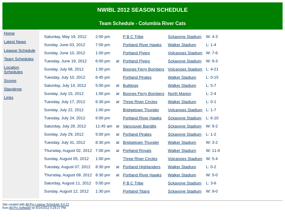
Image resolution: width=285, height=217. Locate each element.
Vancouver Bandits (139, 126)
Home (9, 33)
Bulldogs (130, 85)
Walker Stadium (182, 44)
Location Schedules (13, 69)
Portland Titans (136, 191)
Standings (13, 89)
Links (8, 97)
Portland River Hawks (142, 44)
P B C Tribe (133, 36)
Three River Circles (140, 101)
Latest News (15, 41)
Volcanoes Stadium (185, 53)
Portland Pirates (137, 77)
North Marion (179, 93)
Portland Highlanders (141, 167)
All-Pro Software (20, 207)
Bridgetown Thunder (141, 110)
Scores (10, 80)
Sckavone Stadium (184, 36)
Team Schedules (19, 59)
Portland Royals (137, 150)
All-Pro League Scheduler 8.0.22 (47, 204)
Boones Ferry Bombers (143, 69)
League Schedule (19, 50)
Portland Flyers (136, 53)
